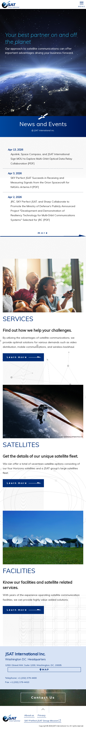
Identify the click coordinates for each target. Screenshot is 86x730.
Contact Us (43, 697)
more (43, 233)
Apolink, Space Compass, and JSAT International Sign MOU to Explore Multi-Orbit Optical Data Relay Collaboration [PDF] (41, 159)
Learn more (20, 357)
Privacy (42, 715)
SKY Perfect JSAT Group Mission (42, 720)
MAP (44, 669)
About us (29, 715)
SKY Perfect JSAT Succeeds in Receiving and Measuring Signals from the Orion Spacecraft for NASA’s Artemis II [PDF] (40, 182)
